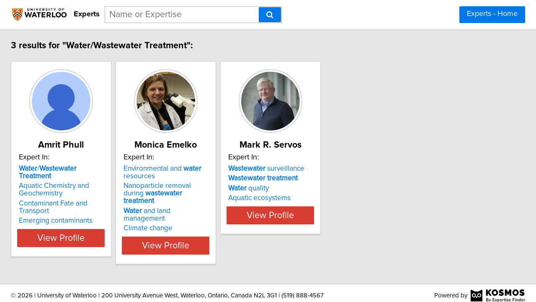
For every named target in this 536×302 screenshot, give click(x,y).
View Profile (77, 230)
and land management (195, 203)
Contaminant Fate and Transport (75, 196)
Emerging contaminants (61, 205)
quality (296, 188)
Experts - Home (492, 14)
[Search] (270, 14)
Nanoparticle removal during (195, 189)
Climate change (174, 213)
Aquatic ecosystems (307, 198)
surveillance (314, 168)
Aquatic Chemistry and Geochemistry (60, 182)
